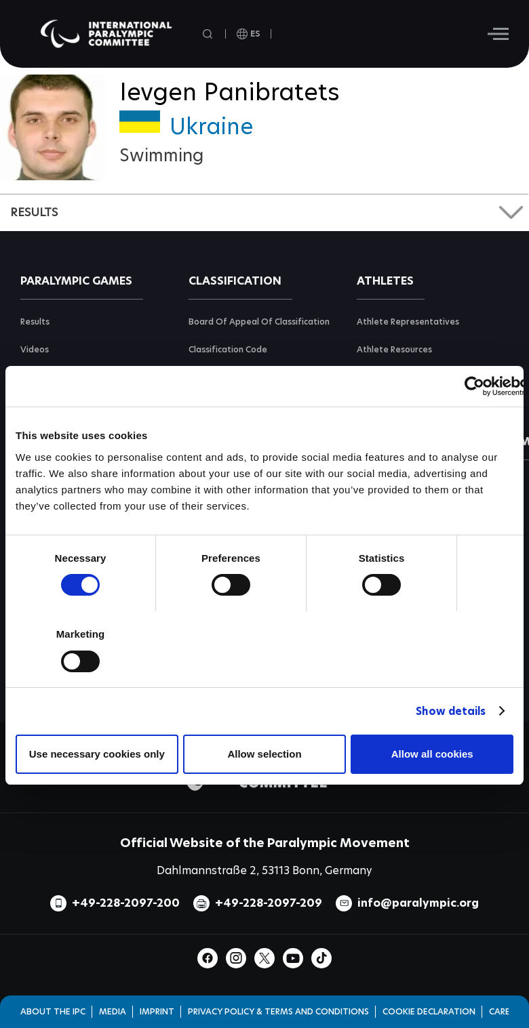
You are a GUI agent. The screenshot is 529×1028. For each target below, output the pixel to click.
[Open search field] (209, 34)
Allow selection (264, 754)
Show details (451, 711)
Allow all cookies (432, 754)
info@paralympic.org (418, 903)
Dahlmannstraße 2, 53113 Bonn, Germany (264, 870)
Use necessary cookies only (97, 754)
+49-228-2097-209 (268, 903)
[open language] (248, 33)
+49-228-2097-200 (126, 903)
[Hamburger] (498, 34)
